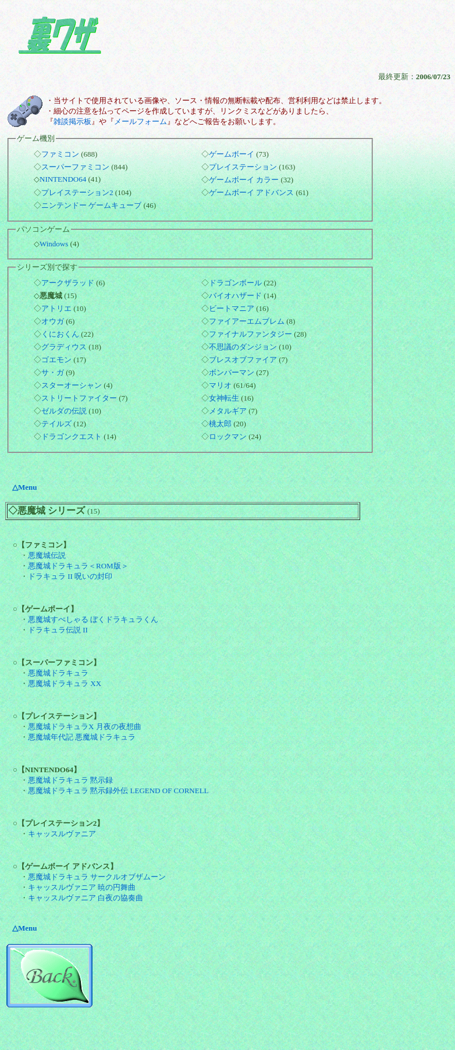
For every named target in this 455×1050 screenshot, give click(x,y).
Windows (54, 243)
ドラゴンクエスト (71, 436)
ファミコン (60, 154)
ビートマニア (231, 308)
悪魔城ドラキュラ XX (64, 683)
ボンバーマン (231, 372)
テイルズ (56, 423)
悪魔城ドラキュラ (58, 673)
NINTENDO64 (63, 179)
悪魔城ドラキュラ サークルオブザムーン (97, 876)
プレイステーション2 (77, 192)
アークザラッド (67, 282)
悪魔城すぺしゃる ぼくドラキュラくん (93, 619)
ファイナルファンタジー (250, 334)
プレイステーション (243, 166)
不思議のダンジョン (243, 346)
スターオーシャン (71, 385)
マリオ (220, 385)
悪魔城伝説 (47, 555)
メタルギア (228, 410)
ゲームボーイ (231, 154)
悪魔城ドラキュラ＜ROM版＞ (78, 565)
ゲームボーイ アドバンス (251, 192)
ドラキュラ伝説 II (58, 629)
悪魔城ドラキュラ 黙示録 (70, 780)
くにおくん (60, 334)
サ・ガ (52, 372)
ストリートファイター (79, 398)
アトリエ (56, 308)
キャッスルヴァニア (62, 833)
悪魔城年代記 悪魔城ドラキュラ (82, 737)
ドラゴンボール (235, 282)
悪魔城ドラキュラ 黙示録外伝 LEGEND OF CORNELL (118, 790)
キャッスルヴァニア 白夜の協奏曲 (85, 897)
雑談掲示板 (72, 121)
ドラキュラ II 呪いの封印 (70, 576)
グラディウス (64, 346)
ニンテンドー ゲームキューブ (91, 205)
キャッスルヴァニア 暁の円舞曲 (82, 887)
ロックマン (228, 436)
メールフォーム (140, 121)
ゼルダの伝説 (64, 410)
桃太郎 (220, 423)
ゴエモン (56, 359)
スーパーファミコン (75, 166)
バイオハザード (235, 295)
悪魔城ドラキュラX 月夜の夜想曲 (84, 726)
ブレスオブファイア (243, 359)
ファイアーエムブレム (247, 321)
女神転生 (224, 398)
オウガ (52, 321)
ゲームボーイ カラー (244, 179)
